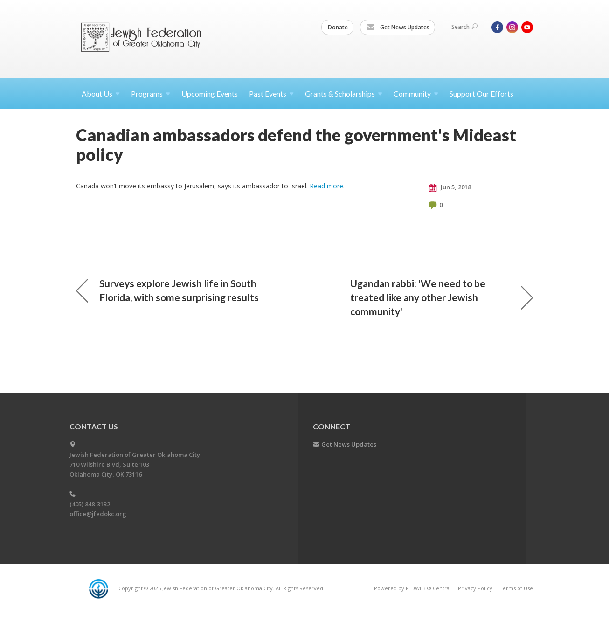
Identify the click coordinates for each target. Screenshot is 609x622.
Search (464, 27)
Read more (326, 185)
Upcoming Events (209, 93)
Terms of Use (516, 588)
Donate (338, 27)
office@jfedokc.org (97, 514)
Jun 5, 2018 (450, 187)
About (101, 93)
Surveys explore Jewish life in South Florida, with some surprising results (167, 290)
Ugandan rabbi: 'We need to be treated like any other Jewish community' (441, 297)
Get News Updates (398, 27)
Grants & (343, 93)
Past (271, 93)
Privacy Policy (475, 588)
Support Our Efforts (481, 93)
